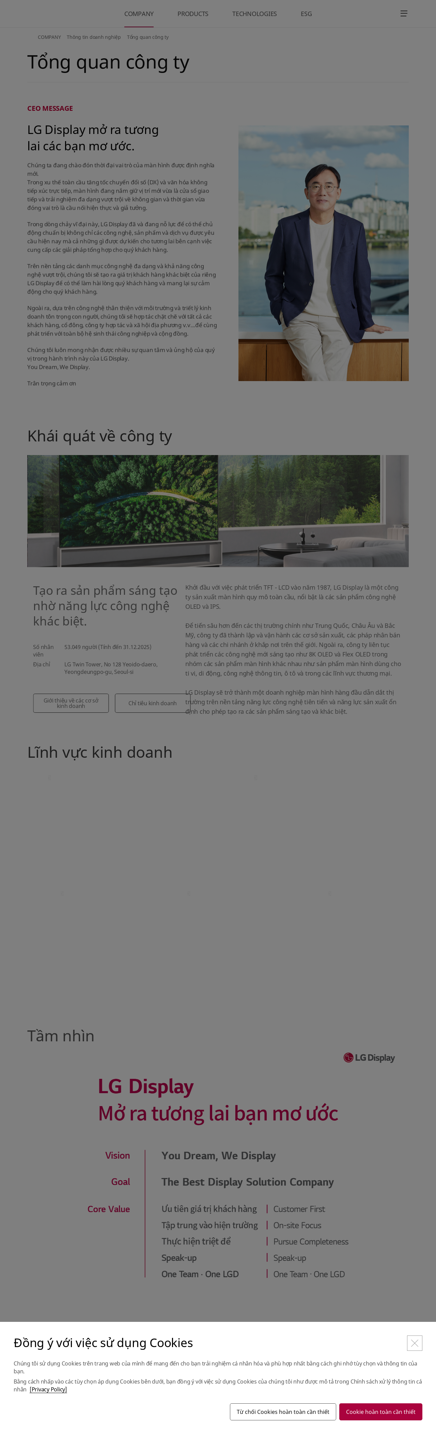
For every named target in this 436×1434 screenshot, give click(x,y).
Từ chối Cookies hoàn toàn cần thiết (283, 1412)
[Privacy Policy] (48, 1389)
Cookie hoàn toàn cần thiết (381, 1412)
